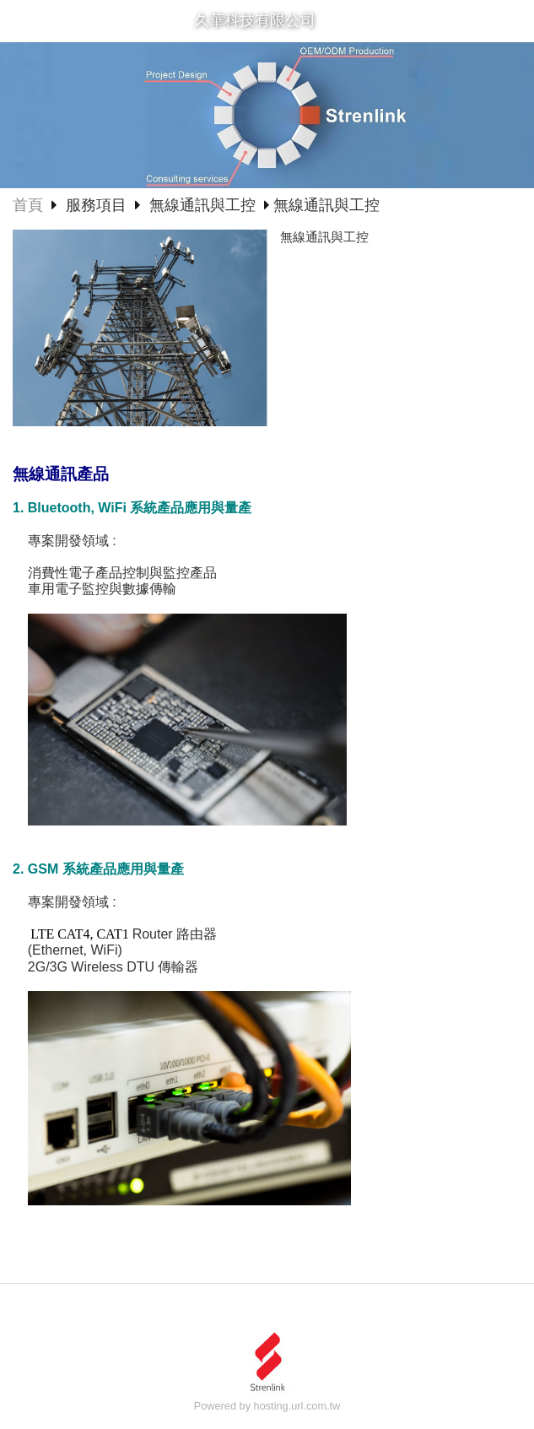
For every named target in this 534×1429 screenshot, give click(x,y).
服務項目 (98, 205)
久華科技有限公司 (255, 20)
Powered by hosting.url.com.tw (267, 1405)
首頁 (28, 205)
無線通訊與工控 (202, 205)
